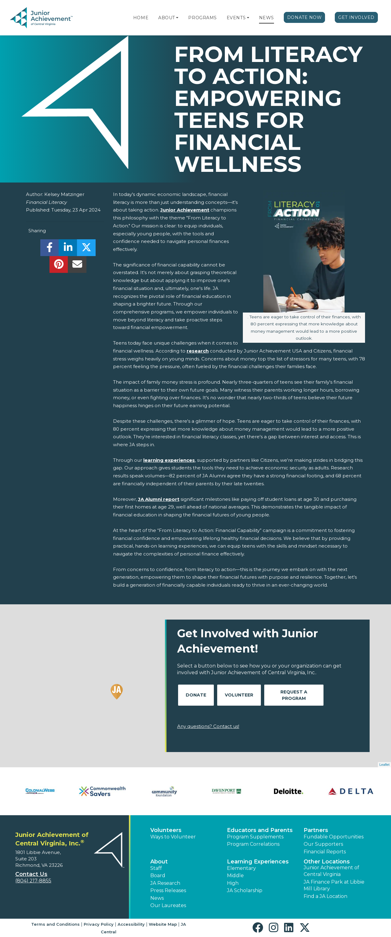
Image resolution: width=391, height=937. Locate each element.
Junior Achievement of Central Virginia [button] (331, 871)
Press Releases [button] (168, 890)
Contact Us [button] (31, 874)
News (266, 17)
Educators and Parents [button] (260, 830)
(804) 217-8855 (33, 881)
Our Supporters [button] (323, 844)
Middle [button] (235, 875)
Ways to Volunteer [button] (173, 837)
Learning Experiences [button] (258, 861)
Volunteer (239, 695)
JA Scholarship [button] (244, 890)
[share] (49, 249)
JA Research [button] (165, 883)
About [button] (159, 861)
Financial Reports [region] (325, 852)
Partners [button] (316, 830)
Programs (202, 17)
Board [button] (157, 875)
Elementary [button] (241, 868)
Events (236, 17)
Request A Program (293, 695)
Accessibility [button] (131, 924)
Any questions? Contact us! (208, 726)
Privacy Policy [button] (99, 924)
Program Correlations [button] (253, 844)
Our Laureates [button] (168, 905)
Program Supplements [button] (255, 837)
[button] (177, 17)
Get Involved (356, 17)
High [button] (233, 883)
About (166, 17)
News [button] (157, 898)
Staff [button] (156, 868)
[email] (77, 266)
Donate (196, 695)
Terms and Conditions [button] (55, 924)
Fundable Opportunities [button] (334, 837)
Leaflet (384, 764)
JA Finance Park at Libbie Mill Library (334, 885)
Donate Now (304, 17)
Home (140, 17)
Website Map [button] (163, 924)
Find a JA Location (325, 896)
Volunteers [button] (165, 830)
